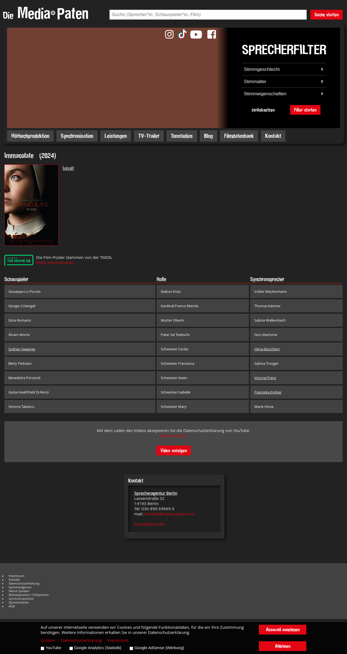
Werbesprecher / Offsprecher (29, 595)
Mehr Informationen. (55, 262)
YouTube (53, 648)
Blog (208, 136)
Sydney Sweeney (22, 349)
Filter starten (305, 109)
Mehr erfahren (173, 435)
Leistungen (116, 136)
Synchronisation (77, 136)
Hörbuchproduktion (30, 136)
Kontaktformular (149, 524)
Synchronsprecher (21, 599)
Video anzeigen (173, 450)
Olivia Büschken (267, 349)
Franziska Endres (267, 392)
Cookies (48, 640)
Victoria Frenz (265, 377)
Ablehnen (282, 646)
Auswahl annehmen (283, 629)
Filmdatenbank (239, 136)
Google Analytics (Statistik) (97, 648)
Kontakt (273, 136)
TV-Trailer (148, 136)
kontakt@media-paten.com (169, 513)
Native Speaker (19, 591)
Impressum (16, 576)
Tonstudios (182, 136)
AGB (12, 606)
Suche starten (326, 14)
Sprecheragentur (20, 587)
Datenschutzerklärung (24, 583)
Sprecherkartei (19, 602)
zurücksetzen (263, 109)
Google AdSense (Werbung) (159, 648)
